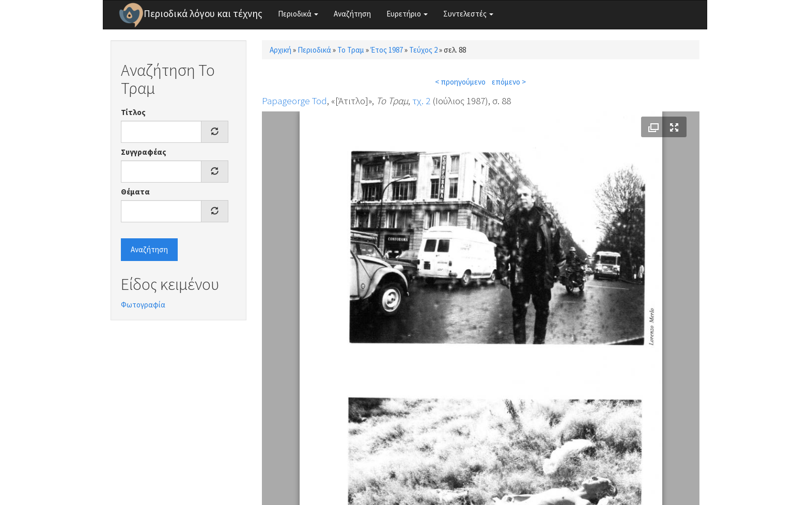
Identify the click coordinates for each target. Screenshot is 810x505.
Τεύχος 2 (423, 50)
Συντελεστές (468, 14)
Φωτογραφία (143, 304)
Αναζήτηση (352, 14)
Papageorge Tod (294, 100)
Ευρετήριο (407, 14)
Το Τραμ (350, 50)
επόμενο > (509, 82)
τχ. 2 (421, 100)
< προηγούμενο (460, 82)
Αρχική (280, 50)
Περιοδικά (298, 14)
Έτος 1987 (386, 50)
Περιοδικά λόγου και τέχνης (203, 13)
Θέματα (135, 192)
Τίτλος (133, 112)
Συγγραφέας (143, 152)
